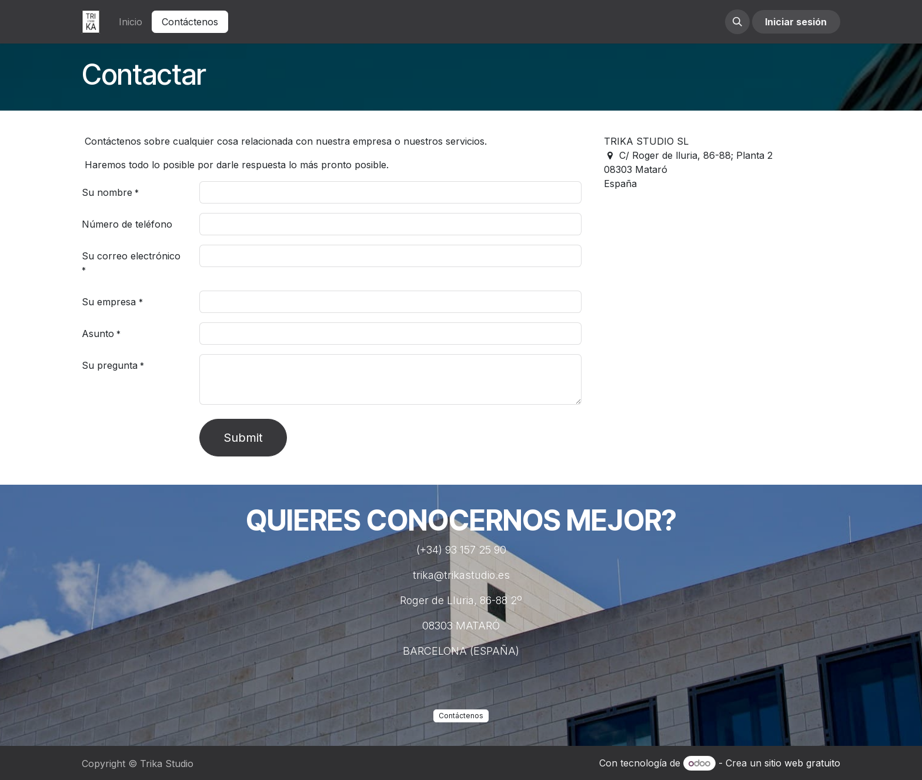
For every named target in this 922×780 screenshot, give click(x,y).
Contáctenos (190, 22)
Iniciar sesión (796, 22)
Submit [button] (243, 438)
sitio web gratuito (802, 763)
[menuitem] (130, 22)
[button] (737, 21)
